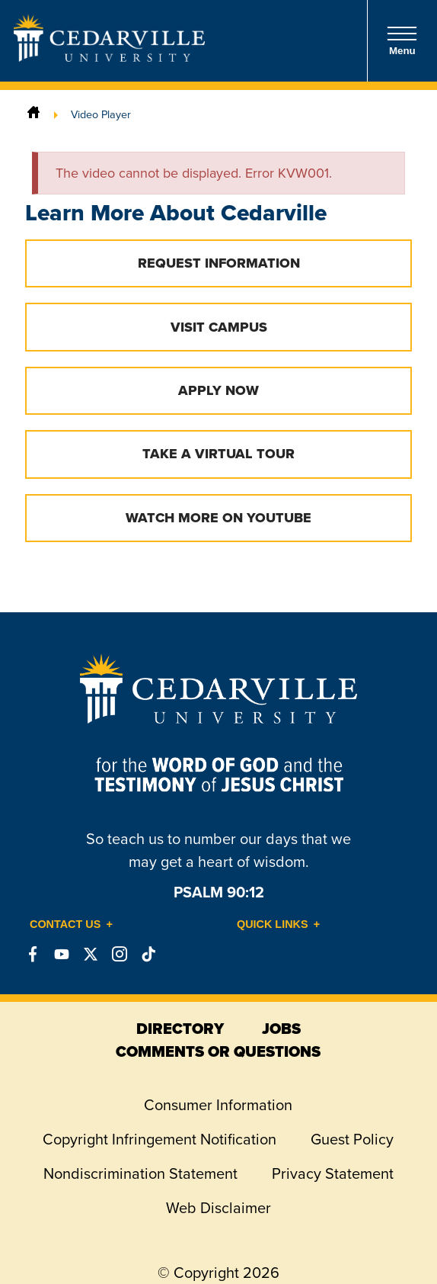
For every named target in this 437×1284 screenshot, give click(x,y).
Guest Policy (352, 1139)
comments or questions (218, 1051)
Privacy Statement (333, 1173)
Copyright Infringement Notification (159, 1139)
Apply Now (218, 390)
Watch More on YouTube (218, 518)
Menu (402, 40)
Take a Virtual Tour (218, 454)
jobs (281, 1028)
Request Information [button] (219, 263)
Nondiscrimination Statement (140, 1173)
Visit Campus (219, 327)
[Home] (33, 114)
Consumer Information (218, 1104)
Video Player (101, 114)
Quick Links (272, 924)
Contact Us (65, 924)
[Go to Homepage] (109, 57)
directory (180, 1028)
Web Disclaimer (218, 1207)
